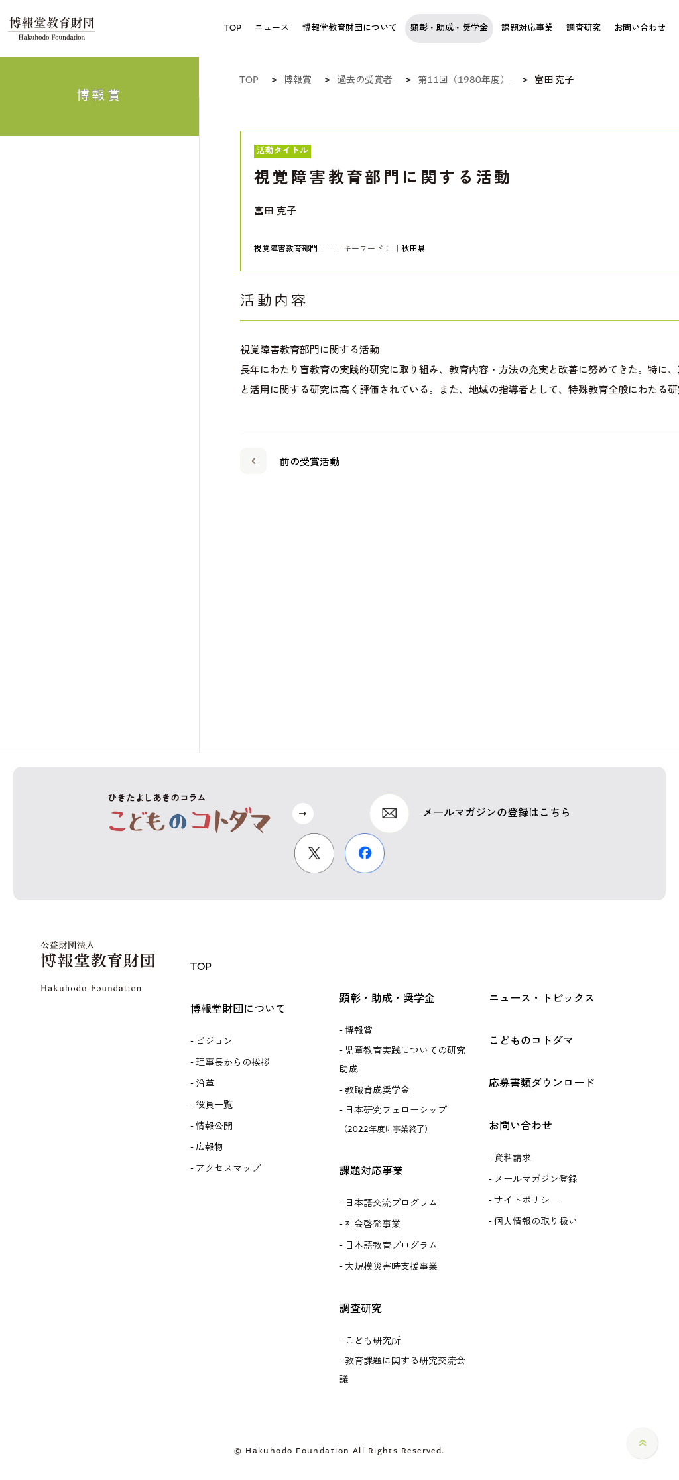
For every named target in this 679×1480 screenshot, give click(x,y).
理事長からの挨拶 (233, 1063)
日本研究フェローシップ (393, 1119)
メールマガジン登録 (536, 1179)
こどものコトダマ (531, 1041)
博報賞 (359, 1031)
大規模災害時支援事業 (391, 1267)
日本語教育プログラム (391, 1246)
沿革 (205, 1084)
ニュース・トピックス (542, 999)
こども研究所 (373, 1341)
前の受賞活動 (290, 460)
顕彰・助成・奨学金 (387, 999)
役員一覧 (214, 1105)
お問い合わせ (520, 1126)
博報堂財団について (238, 1009)
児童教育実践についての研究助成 (402, 1060)
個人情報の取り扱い (536, 1222)
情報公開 (214, 1126)
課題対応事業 (371, 1171)
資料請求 (512, 1158)
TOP (201, 967)
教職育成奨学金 (377, 1090)
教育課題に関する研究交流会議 (402, 1371)
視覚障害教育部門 (286, 249)
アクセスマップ (228, 1169)
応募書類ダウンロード (542, 1083)
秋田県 (413, 249)
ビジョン (214, 1041)
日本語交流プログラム (391, 1203)
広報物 (209, 1147)
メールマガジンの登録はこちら (496, 813)
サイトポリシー (526, 1200)
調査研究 (361, 1309)
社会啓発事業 (373, 1224)
